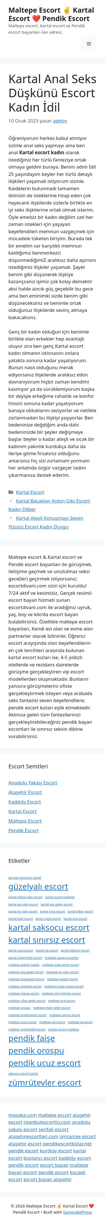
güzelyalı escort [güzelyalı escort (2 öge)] (38, 886)
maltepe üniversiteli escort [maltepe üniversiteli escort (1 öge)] (27, 1029)
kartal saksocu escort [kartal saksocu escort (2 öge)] (48, 927)
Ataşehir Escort (25, 792)
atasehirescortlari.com (33, 1136)
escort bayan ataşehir (48, 1179)
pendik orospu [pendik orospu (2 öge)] (36, 1050)
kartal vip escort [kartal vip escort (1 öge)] (47, 950)
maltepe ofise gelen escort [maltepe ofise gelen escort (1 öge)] (26, 1001)
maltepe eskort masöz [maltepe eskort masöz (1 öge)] (23, 965)
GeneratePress (77, 1212)
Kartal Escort (30, 492)
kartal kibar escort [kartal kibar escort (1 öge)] (80, 911)
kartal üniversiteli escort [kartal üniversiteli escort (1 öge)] (25, 958)
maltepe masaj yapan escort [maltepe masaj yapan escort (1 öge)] (64, 986)
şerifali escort (54, 1129)
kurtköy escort (56, 1150)
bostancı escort (40, 1158)
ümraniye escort (78, 1136)
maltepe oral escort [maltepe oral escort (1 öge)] (61, 1001)
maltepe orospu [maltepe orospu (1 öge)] (19, 1008)
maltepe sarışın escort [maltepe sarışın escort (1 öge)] (64, 1015)
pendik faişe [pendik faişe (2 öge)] (31, 1038)
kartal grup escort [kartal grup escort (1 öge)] (52, 911)
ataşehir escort (25, 1143)
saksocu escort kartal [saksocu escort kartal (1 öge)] (23, 1073)
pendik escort (23, 1150)
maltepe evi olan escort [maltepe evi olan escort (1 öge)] (62, 972)
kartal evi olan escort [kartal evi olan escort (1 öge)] (23, 911)
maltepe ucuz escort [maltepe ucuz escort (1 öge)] (22, 1022)
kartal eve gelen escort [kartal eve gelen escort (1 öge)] (57, 904)
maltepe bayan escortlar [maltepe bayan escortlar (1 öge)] (62, 958)
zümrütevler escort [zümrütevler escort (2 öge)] (44, 1082)
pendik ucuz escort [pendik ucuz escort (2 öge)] (44, 1062)
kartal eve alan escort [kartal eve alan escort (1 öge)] (23, 904)
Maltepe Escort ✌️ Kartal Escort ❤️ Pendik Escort (51, 14)
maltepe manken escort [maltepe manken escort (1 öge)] (24, 986)
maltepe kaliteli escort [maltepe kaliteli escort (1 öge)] (62, 979)
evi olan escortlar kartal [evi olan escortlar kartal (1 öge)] (24, 878)
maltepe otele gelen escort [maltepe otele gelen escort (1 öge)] (52, 1008)
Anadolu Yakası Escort (32, 782)
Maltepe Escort (25, 821)
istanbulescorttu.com (47, 1122)
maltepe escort (54, 1115)
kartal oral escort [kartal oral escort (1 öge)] (75, 919)
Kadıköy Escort (24, 801)
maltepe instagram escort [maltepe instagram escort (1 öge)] (26, 979)
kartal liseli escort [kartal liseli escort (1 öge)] (20, 919)
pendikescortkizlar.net (67, 1143)
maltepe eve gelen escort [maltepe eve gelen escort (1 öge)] (25, 972)
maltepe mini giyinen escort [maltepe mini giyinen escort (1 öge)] (61, 993)
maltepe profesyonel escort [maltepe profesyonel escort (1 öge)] (27, 1015)
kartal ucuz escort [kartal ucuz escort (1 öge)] (20, 950)
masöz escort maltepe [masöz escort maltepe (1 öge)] (63, 1029)
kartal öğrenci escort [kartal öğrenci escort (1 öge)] (75, 950)
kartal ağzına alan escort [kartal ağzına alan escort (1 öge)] (25, 897)
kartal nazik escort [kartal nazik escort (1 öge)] (48, 919)
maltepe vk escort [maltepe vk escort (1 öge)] (80, 1022)
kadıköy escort (75, 1158)
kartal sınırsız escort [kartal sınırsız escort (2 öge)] (46, 939)
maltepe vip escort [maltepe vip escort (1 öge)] (52, 1022)
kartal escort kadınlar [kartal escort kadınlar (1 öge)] (60, 897)
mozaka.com (22, 1115)
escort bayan (54, 1165)
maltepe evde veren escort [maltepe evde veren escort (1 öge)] (60, 965)
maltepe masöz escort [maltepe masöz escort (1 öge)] (23, 993)
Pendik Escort (23, 830)
